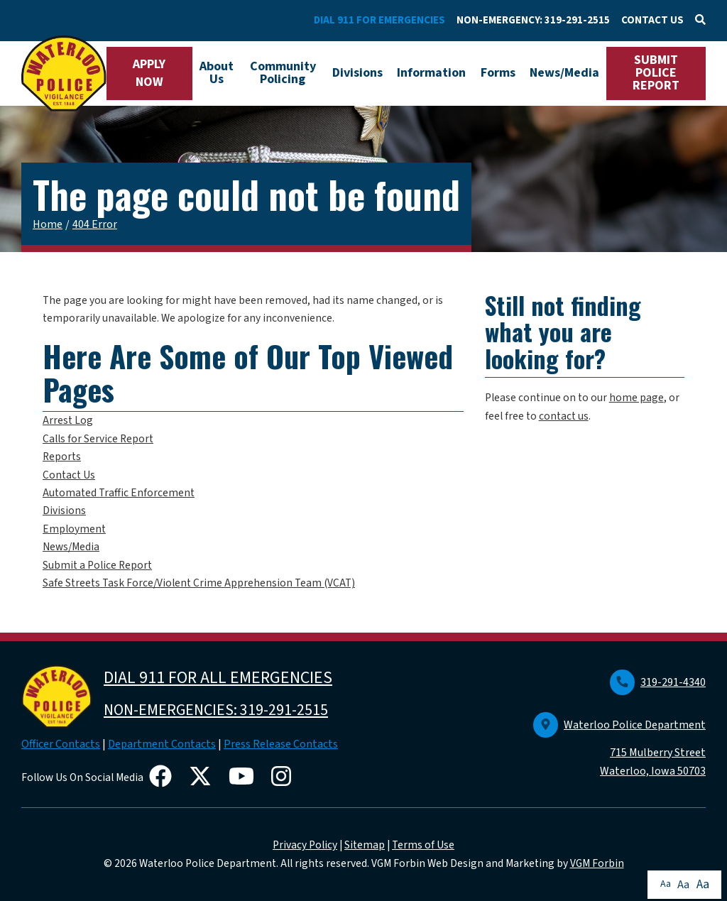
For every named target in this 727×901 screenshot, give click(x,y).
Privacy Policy (305, 845)
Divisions (357, 73)
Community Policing (283, 73)
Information (431, 73)
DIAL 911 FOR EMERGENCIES (379, 20)
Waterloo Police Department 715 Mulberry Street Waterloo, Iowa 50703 (619, 748)
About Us (216, 73)
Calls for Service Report (98, 439)
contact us (564, 416)
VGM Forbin (597, 863)
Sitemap (364, 845)
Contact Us (69, 475)
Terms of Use (423, 845)
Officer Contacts (60, 744)
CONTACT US (652, 20)
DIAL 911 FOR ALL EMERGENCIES (218, 677)
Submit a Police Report (97, 565)
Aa (665, 884)
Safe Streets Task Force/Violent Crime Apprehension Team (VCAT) (199, 583)
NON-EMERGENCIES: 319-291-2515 (216, 710)
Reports (62, 456)
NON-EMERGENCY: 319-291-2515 (533, 20)
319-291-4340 (658, 682)
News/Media (564, 73)
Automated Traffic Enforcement (119, 493)
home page (636, 397)
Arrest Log (68, 420)
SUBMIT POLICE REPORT (656, 72)
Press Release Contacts (281, 744)
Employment (74, 529)
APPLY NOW (149, 73)
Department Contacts (162, 744)
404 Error (94, 224)
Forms (498, 73)
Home (47, 224)
